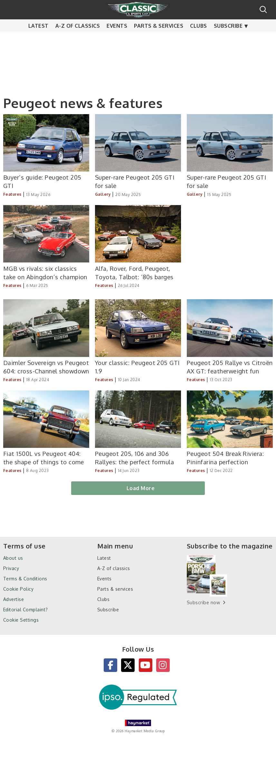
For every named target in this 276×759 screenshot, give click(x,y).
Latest (38, 38)
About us (13, 558)
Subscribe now (203, 602)
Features (12, 194)
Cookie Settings (21, 620)
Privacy (11, 568)
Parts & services (158, 38)
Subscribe (228, 38)
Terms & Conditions (25, 578)
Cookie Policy (18, 589)
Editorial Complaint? (25, 609)
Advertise (13, 599)
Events (117, 38)
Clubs (198, 38)
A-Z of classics (77, 38)
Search (263, 9)
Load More (141, 488)
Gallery (103, 194)
